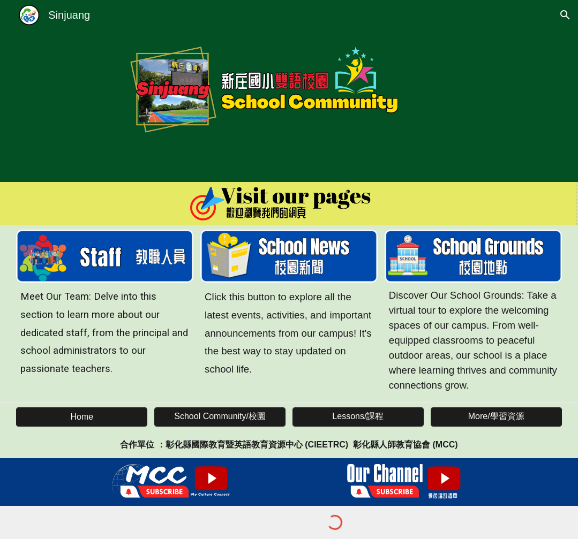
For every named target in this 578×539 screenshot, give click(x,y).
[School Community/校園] (220, 417)
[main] (104, 333)
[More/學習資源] (496, 417)
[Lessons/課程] (358, 417)
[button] (565, 15)
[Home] (82, 417)
